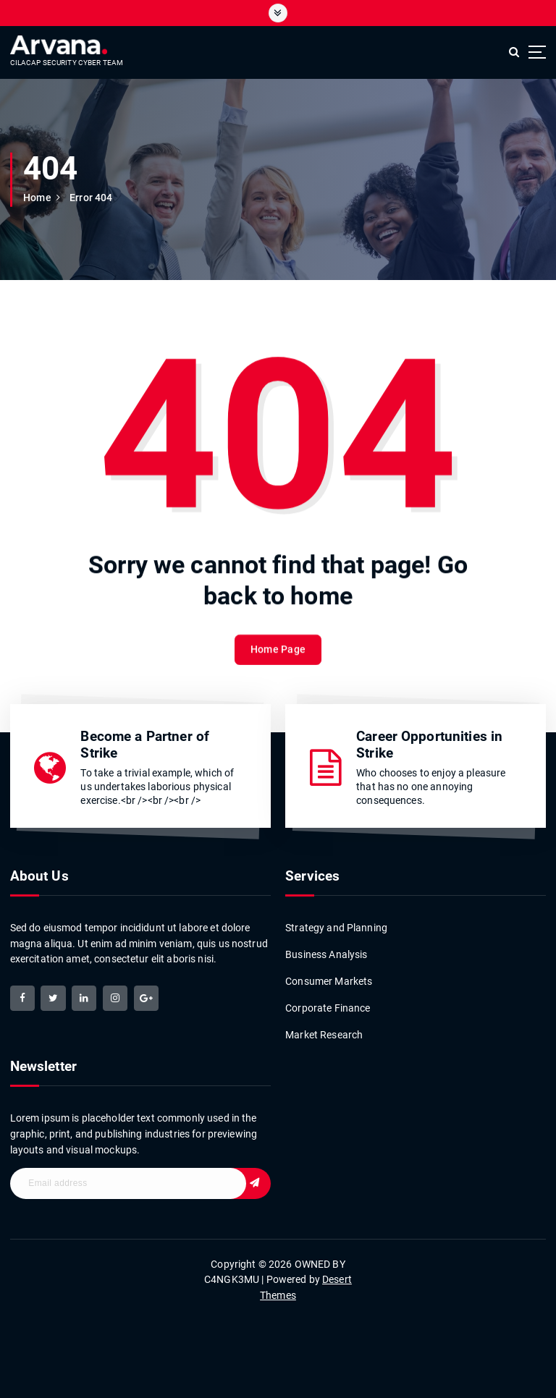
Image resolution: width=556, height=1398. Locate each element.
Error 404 (91, 197)
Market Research (324, 1033)
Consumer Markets (328, 980)
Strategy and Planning (336, 926)
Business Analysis (326, 953)
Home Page (278, 663)
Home (37, 197)
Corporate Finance (327, 1006)
